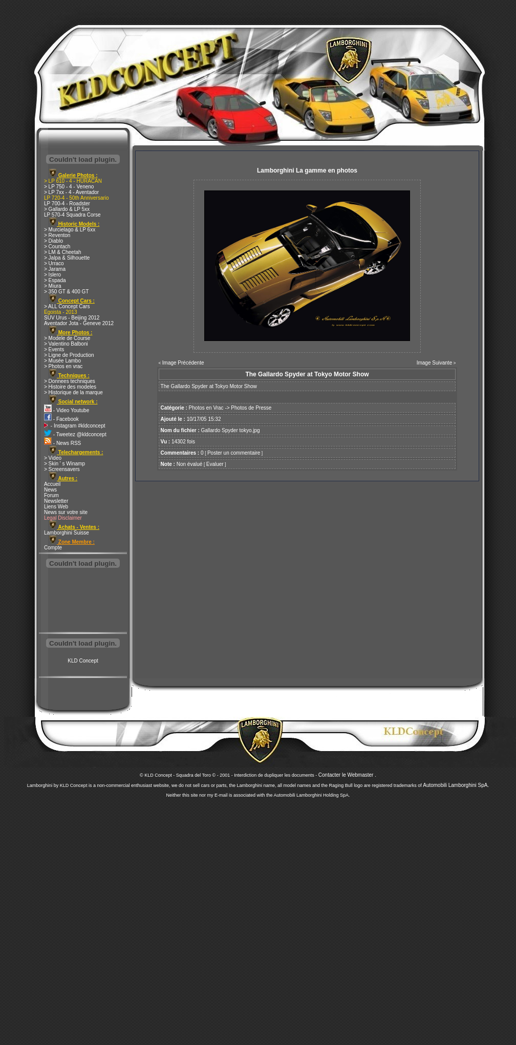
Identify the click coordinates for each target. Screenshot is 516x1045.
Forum (51, 495)
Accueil (52, 484)
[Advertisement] (83, 601)
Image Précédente (183, 363)
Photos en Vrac (206, 408)
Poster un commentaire (233, 453)
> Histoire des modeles (70, 387)
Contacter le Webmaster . (347, 775)
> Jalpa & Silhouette (67, 258)
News (50, 490)
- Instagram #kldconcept (74, 426)
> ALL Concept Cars (67, 306)
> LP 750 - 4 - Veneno (69, 186)
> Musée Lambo (62, 361)
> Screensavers (62, 469)
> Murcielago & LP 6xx (69, 229)
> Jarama (55, 269)
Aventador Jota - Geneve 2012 (79, 323)
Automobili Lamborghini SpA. (456, 785)
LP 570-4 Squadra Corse (72, 215)
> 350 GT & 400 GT (66, 291)
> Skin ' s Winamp (64, 463)
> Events (54, 349)
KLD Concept (83, 661)
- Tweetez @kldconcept (75, 434)
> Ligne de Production (69, 355)
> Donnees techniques (69, 381)
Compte (53, 547)
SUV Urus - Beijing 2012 (71, 318)
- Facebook (61, 419)
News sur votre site (66, 512)
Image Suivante (435, 363)
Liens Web (56, 506)
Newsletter (56, 501)
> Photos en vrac (63, 366)
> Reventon (57, 235)
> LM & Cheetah (62, 252)
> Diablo (53, 241)
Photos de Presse (251, 408)
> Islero (52, 275)
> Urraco (54, 263)
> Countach (57, 246)
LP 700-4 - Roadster (67, 203)
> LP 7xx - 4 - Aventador (71, 192)
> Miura (52, 286)
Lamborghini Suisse (66, 533)
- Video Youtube (66, 410)
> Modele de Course (67, 338)
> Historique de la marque (73, 392)
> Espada (55, 280)
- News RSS (62, 443)
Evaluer (215, 464)
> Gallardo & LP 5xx (67, 209)
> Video (52, 458)
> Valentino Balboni (66, 344)
